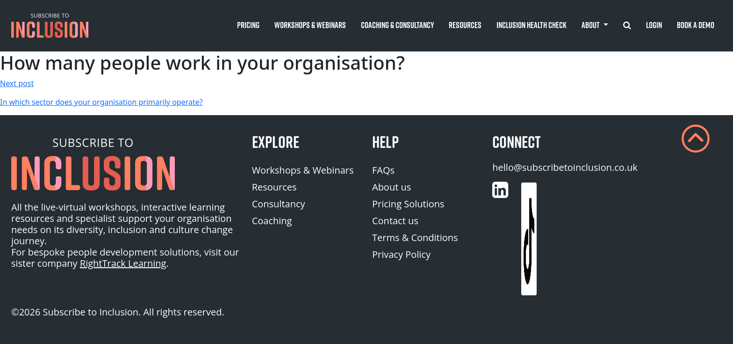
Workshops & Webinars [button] (310, 25)
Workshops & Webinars (303, 170)
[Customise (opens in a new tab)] (500, 190)
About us (391, 187)
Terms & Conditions (415, 237)
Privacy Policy (401, 254)
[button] (49, 25)
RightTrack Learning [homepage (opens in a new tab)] (123, 263)
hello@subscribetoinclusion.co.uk (565, 167)
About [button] (591, 25)
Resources (274, 187)
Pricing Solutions (408, 204)
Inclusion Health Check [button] (531, 25)
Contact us (395, 220)
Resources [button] (465, 25)
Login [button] (654, 25)
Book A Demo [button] (695, 25)
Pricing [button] (248, 25)
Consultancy (278, 204)
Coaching (272, 220)
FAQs (383, 170)
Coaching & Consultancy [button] (397, 25)
